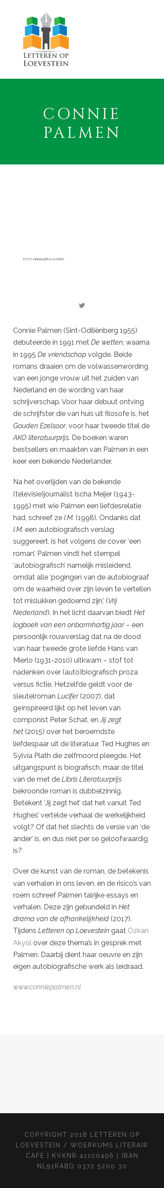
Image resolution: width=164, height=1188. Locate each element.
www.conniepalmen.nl (47, 987)
